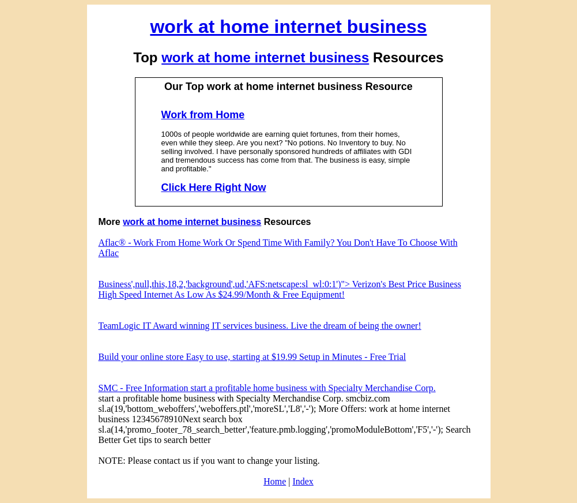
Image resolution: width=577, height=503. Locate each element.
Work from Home (203, 115)
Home (274, 481)
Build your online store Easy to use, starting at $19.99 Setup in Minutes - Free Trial (252, 357)
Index (302, 481)
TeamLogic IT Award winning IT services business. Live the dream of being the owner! (260, 326)
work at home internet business (288, 26)
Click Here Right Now (213, 187)
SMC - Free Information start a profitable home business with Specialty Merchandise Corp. (267, 388)
